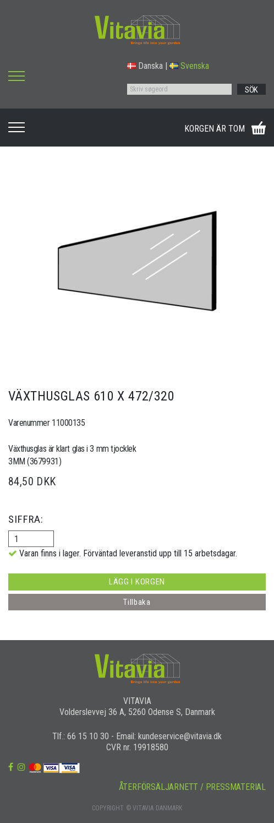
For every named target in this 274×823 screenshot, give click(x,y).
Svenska (189, 66)
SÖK (251, 90)
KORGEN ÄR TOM (214, 128)
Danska (145, 66)
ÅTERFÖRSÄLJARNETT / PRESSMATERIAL (192, 787)
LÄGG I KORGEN (137, 582)
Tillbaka (137, 602)
